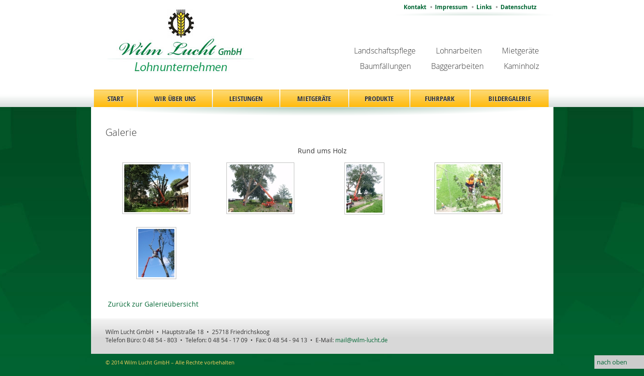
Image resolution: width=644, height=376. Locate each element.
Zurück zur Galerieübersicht (153, 304)
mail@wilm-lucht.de (361, 340)
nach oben (612, 362)
